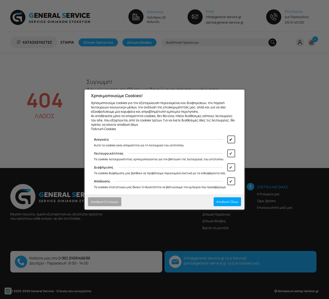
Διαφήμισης (103, 167)
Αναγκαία (101, 139)
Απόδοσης (102, 181)
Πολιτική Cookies (103, 129)
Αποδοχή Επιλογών (105, 202)
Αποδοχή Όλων (227, 202)
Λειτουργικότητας (108, 153)
